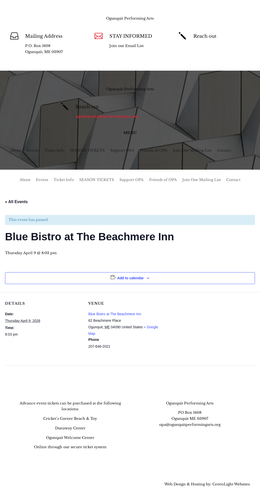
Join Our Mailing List (192, 151)
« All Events (16, 202)
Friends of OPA (153, 151)
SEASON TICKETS (87, 151)
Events (33, 151)
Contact (224, 151)
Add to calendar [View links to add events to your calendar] (130, 278)
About (15, 151)
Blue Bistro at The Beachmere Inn (114, 314)
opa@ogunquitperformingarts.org (224, 45)
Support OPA (122, 151)
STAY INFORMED (130, 36)
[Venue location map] (198, 326)
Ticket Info (54, 151)
